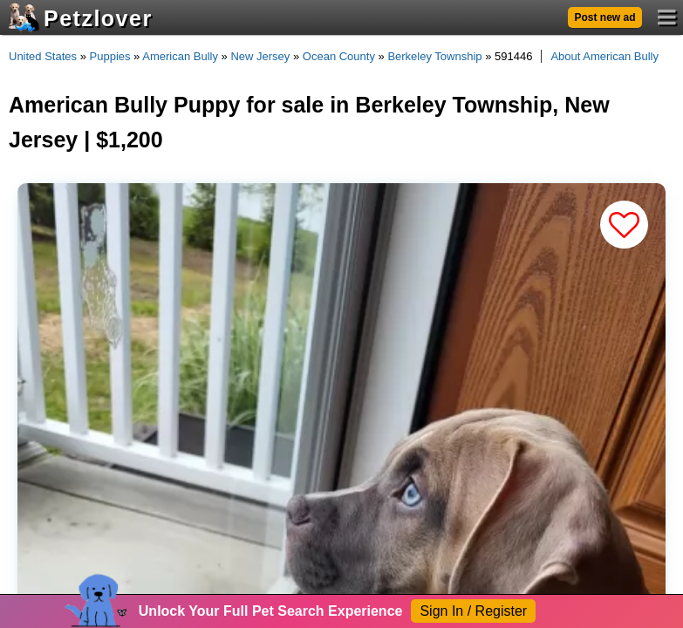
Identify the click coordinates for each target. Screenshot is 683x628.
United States (43, 56)
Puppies (110, 56)
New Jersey (260, 56)
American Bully (180, 56)
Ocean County (339, 56)
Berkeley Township (434, 56)
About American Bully (604, 56)
